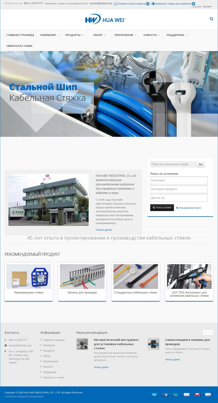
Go (200, 164)
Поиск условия (162, 207)
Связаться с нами (19, 45)
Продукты (74, 34)
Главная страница (20, 34)
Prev (205, 256)
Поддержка (177, 34)
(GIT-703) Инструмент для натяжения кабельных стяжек (189, 294)
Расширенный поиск (188, 208)
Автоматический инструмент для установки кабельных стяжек (116, 344)
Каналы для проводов (82, 292)
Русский (207, 6)
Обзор (99, 34)
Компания (49, 34)
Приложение (125, 34)
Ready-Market (36, 396)
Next (210, 256)
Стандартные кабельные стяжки (135, 292)
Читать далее (101, 367)
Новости (151, 34)
